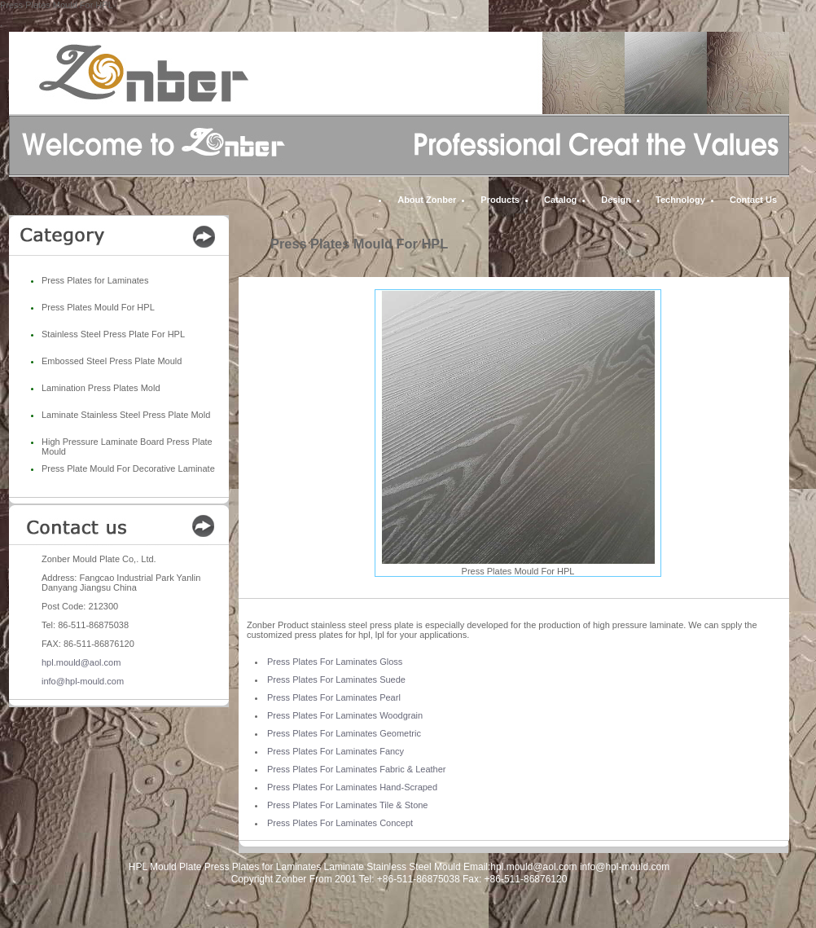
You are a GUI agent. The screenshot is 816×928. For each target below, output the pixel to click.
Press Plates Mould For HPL (98, 307)
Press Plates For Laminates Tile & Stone (347, 805)
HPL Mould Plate (165, 867)
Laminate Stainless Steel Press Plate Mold (126, 415)
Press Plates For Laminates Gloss (334, 661)
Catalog (560, 200)
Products (500, 200)
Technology (680, 200)
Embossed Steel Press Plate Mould (112, 361)
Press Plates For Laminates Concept (340, 823)
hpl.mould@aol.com (81, 662)
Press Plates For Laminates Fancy (335, 751)
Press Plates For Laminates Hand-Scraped (352, 787)
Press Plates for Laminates (95, 280)
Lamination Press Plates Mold (101, 388)
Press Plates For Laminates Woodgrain (345, 715)
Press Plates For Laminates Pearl (334, 697)
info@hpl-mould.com (83, 681)
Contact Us (753, 200)
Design (616, 200)
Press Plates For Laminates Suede (336, 679)
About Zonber (426, 200)
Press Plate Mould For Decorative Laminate (128, 468)
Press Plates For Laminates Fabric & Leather (356, 769)
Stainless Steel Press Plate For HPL (113, 334)
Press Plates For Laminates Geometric (344, 733)
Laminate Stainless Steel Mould (392, 867)
